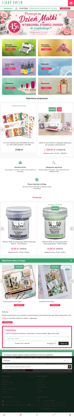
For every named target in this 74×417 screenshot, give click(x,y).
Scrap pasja (16, 3)
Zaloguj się (40, 380)
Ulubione (40, 392)
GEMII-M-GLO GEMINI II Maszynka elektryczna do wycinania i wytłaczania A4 (55, 144)
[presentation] (2, 129)
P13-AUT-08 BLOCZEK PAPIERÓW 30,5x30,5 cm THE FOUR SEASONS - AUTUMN (18, 144)
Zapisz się (63, 343)
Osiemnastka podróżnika (12, 301)
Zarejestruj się (41, 382)
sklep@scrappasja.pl (49, 409)
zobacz (19, 47)
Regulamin (5, 384)
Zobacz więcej (20, 168)
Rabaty (4, 392)
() (53, 414)
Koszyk (39, 389)
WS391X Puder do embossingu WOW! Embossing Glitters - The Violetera (19, 243)
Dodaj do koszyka (58, 124)
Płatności (5, 380)
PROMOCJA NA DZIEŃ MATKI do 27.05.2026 (43, 8)
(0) (69, 414)
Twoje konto (41, 384)
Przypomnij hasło (42, 387)
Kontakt (4, 387)
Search (20, 414)
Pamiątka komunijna (46, 301)
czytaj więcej (65, 8)
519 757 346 (48, 401)
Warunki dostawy (7, 382)
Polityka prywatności (8, 389)
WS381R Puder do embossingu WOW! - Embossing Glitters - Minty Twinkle (55, 243)
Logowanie (37, 414)
